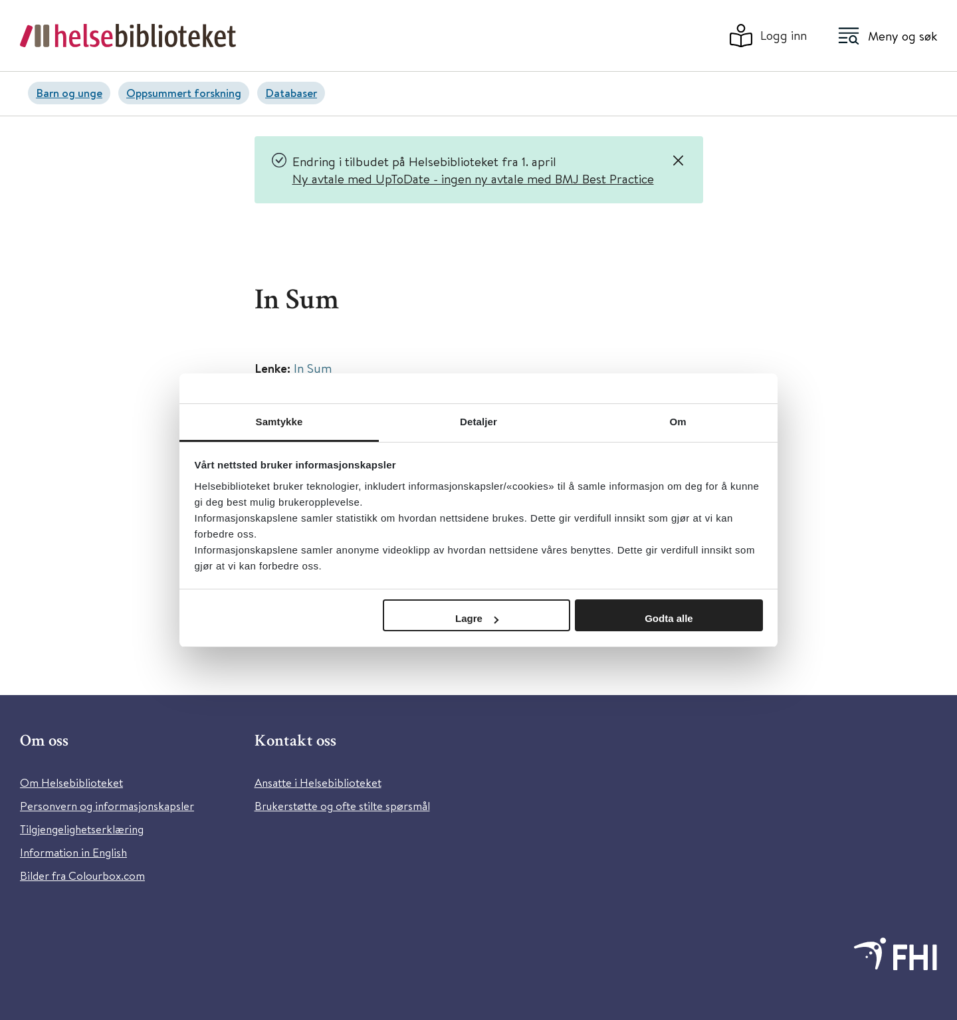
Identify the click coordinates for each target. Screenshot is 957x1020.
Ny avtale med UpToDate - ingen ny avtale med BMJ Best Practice (473, 178)
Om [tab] (677, 421)
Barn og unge (69, 92)
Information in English (73, 852)
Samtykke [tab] (279, 421)
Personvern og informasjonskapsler (107, 805)
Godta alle (669, 618)
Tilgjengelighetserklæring (82, 829)
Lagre (476, 618)
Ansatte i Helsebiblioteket (318, 782)
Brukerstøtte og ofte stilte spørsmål (342, 805)
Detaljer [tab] (478, 421)
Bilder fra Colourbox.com (82, 875)
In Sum (313, 367)
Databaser (291, 92)
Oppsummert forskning (183, 92)
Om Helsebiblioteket (71, 782)
